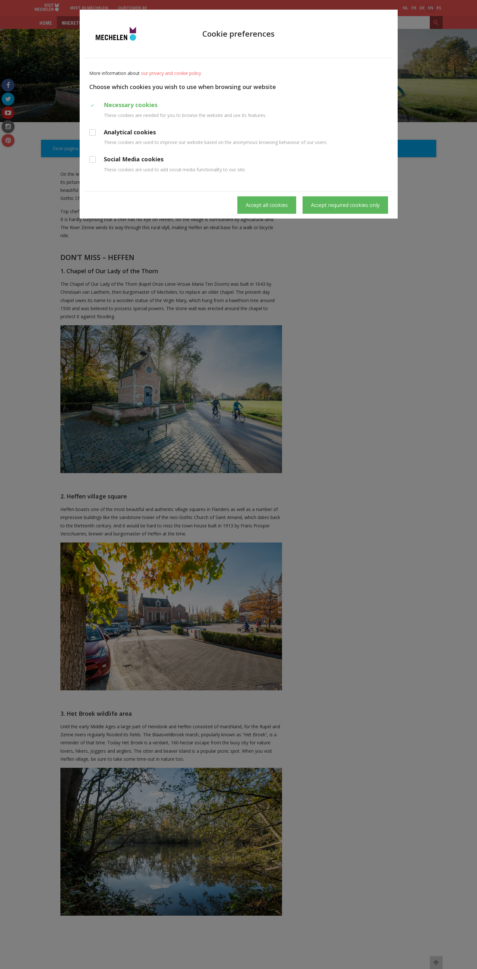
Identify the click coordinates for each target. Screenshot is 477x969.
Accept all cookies (267, 205)
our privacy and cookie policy (171, 73)
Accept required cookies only (345, 205)
